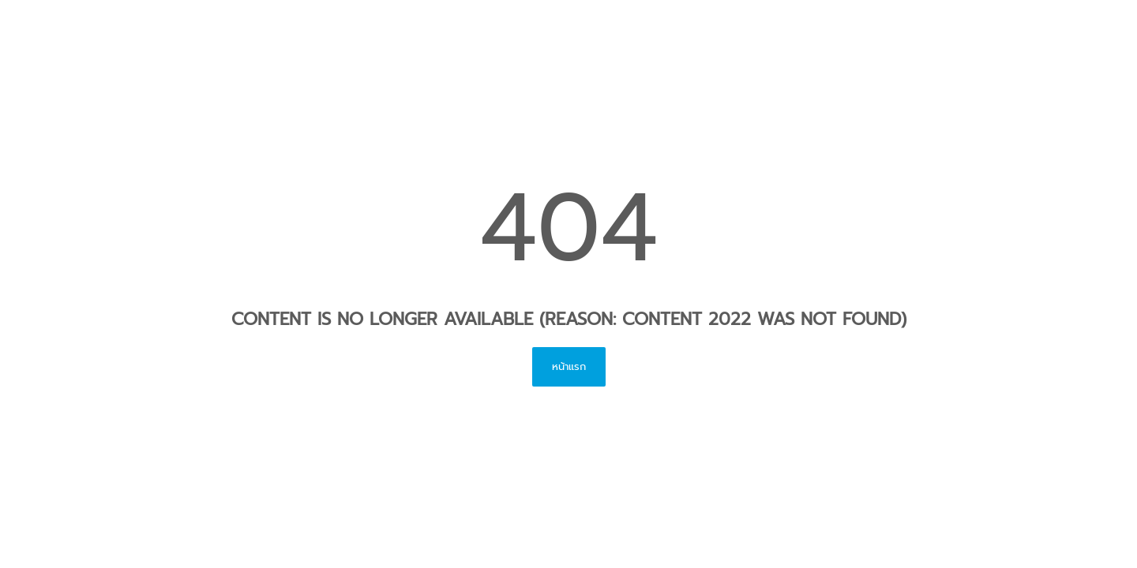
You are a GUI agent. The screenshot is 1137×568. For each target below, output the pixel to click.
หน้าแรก (569, 366)
